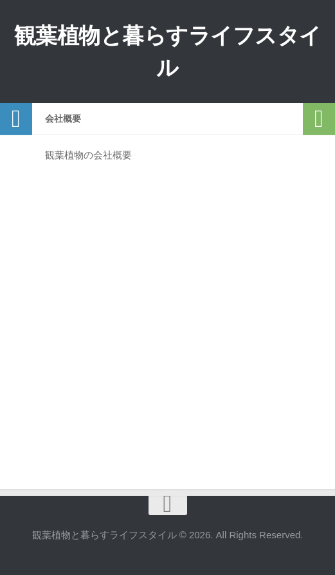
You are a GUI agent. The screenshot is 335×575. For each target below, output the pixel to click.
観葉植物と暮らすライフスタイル (167, 51)
